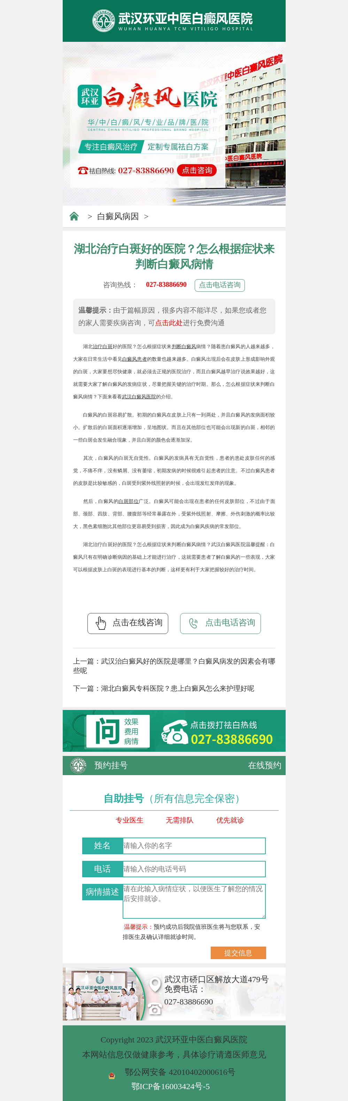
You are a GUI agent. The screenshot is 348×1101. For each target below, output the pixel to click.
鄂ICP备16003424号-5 (170, 1086)
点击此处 (169, 323)
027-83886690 (166, 284)
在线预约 (264, 765)
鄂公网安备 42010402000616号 (180, 1072)
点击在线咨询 (128, 623)
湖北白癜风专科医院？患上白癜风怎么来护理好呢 (177, 688)
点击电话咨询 (220, 285)
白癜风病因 (118, 216)
